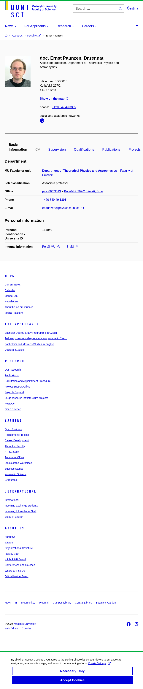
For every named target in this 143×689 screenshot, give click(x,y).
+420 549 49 (64, 107)
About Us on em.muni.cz (19, 307)
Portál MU (50, 246)
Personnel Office (14, 457)
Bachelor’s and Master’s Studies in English (29, 344)
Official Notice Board (16, 576)
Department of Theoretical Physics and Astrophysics (79, 170)
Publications (111, 149)
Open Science (13, 409)
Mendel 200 (11, 295)
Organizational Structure (19, 548)
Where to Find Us (15, 570)
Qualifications (84, 149)
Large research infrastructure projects (26, 397)
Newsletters (11, 301)
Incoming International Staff (20, 511)
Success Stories (14, 468)
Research (14, 361)
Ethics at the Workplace (18, 462)
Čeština (132, 8)
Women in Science (15, 474)
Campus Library (62, 602)
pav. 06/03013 (51, 191)
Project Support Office (17, 386)
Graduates (11, 479)
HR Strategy (12, 451)
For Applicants (22, 324)
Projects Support (14, 392)
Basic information (18, 147)
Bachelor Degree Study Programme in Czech (31, 332)
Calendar (10, 290)
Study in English (14, 516)
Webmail (44, 602)
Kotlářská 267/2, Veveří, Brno (83, 191)
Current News (13, 284)
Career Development (17, 440)
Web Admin (11, 628)
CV (37, 149)
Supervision (57, 149)
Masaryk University (25, 623)
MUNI (8, 602)
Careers (13, 421)
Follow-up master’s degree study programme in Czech (36, 338)
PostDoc (10, 403)
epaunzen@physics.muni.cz (63, 207)
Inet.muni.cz (28, 602)
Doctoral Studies (14, 349)
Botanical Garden (106, 602)
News (9, 276)
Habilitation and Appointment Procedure (28, 381)
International (20, 491)
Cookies (26, 628)
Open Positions (13, 429)
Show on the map (54, 98)
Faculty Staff (12, 553)
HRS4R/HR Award (15, 559)
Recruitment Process (17, 434)
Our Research (13, 369)
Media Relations (14, 312)
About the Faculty (15, 446)
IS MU (72, 246)
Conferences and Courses (20, 564)
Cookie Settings (99, 666)
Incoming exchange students (21, 505)
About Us (14, 528)
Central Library (83, 602)
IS (16, 602)
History (9, 542)
